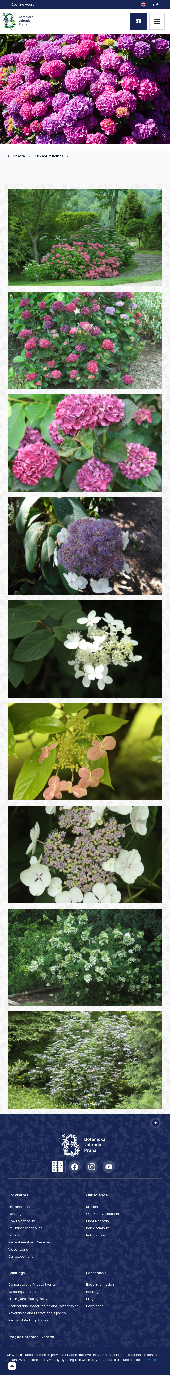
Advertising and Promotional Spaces (37, 1313)
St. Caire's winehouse (25, 1228)
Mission (92, 1206)
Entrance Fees (19, 1206)
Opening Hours (22, 4)
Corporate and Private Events (32, 1284)
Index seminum (98, 1228)
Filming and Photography (27, 1298)
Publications (96, 1235)
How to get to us (21, 1220)
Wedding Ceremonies (25, 1291)
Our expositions (20, 1256)
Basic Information (100, 1284)
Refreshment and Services (29, 1242)
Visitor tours (18, 1249)
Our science (16, 156)
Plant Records (97, 1220)
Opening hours (19, 1213)
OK (12, 1366)
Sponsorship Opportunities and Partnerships (43, 1305)
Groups (14, 1235)
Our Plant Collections (48, 156)
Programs (93, 1298)
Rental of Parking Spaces (28, 1320)
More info (155, 1359)
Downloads (94, 1305)
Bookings (93, 1291)
